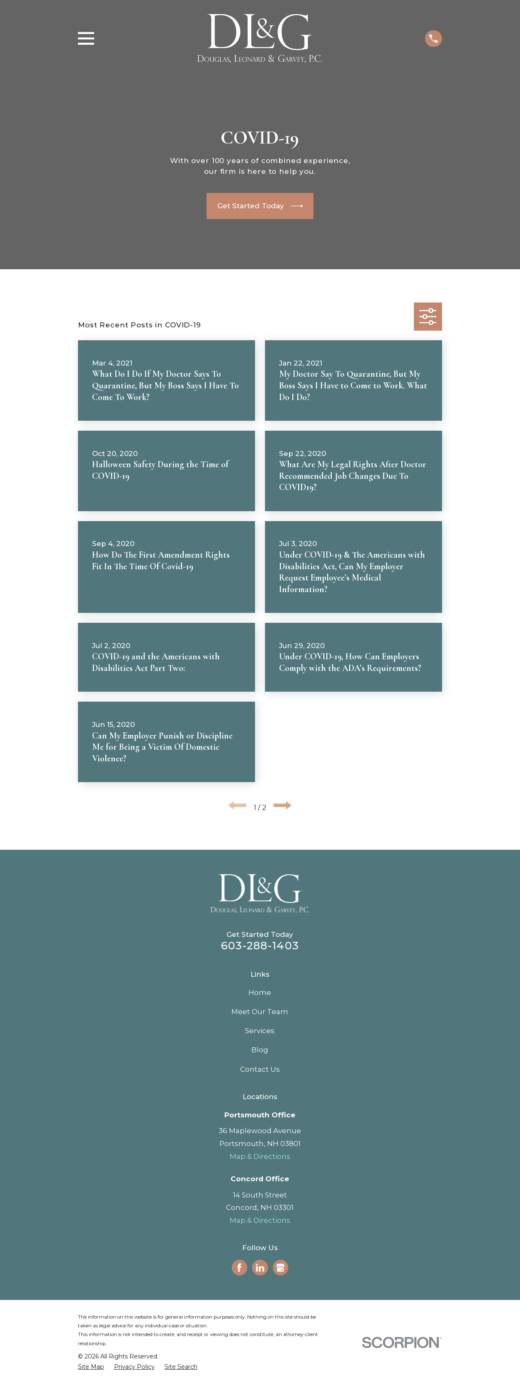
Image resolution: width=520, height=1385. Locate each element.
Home (259, 992)
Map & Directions (260, 1156)
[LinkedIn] (260, 1267)
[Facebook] (239, 1267)
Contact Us (260, 1069)
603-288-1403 (260, 945)
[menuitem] (91, 1367)
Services (260, 1031)
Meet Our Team (259, 1011)
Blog (259, 1050)
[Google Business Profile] (280, 1267)
